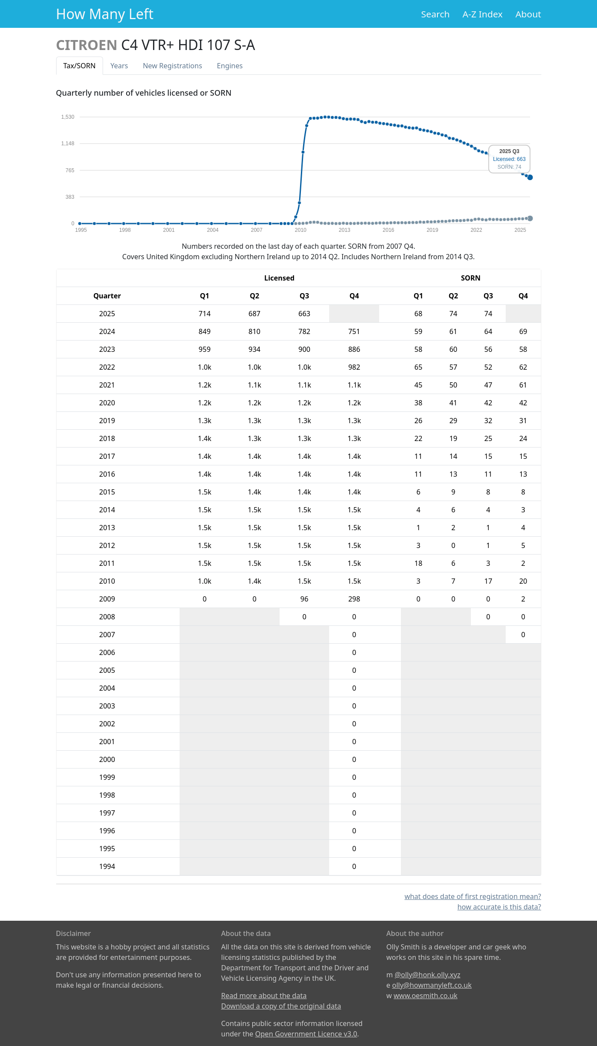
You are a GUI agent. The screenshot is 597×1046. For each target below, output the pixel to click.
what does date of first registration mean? (472, 896)
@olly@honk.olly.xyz (427, 974)
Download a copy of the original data (281, 1006)
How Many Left (105, 13)
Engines (230, 65)
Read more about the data (264, 995)
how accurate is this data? (499, 907)
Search (435, 14)
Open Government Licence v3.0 (306, 1034)
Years (119, 65)
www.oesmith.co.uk (425, 995)
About (528, 14)
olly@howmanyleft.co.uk (432, 985)
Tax (79, 65)
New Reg (172, 65)
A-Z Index (483, 14)
